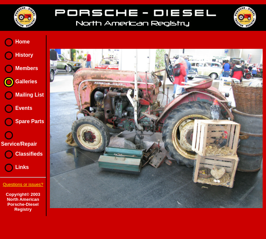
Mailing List (22, 95)
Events (16, 108)
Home (15, 41)
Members (19, 68)
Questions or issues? (23, 184)
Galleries (19, 81)
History (17, 55)
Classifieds (22, 154)
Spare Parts (22, 121)
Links (15, 167)
